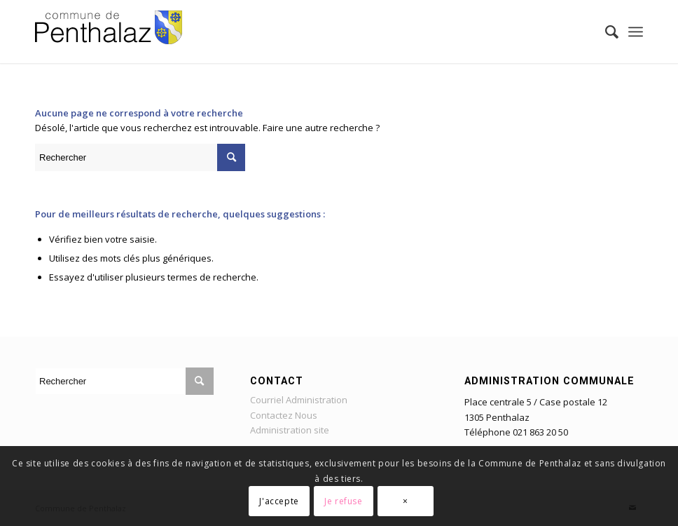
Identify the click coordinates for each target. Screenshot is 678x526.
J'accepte (278, 501)
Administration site (289, 430)
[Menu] (635, 31)
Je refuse (343, 501)
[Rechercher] (604, 31)
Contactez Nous (283, 415)
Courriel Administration (298, 399)
